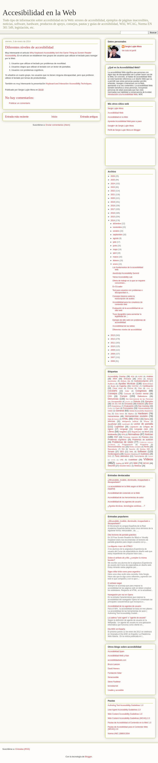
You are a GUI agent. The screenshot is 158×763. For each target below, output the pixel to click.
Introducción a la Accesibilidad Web (123, 94)
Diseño (127, 401)
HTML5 (137, 419)
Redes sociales (135, 447)
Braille (113, 386)
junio (115, 246)
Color (127, 391)
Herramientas (113, 416)
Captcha (123, 386)
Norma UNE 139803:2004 (119, 733)
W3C (127, 463)
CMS (148, 388)
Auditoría (111, 384)
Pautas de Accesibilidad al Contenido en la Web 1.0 (129, 723)
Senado (111, 452)
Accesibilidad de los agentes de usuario (124, 502)
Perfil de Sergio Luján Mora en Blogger (124, 130)
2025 (113, 180)
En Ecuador (117, 287)
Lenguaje (124, 429)
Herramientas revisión (136, 416)
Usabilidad (132, 460)
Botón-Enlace (148, 384)
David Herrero (114, 669)
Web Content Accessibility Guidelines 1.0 (125, 714)
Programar (144, 444)
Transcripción (139, 456)
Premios (145, 437)
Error (151, 404)
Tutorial (150, 456)
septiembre (118, 235)
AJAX (140, 376)
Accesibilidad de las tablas (123, 326)
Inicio (54, 116)
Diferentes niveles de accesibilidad (127, 330)
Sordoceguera (114, 454)
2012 (113, 339)
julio (115, 242)
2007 (113, 357)
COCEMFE (112, 391)
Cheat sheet (117, 388)
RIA (123, 449)
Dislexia (136, 401)
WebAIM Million (125, 466)
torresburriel (113, 686)
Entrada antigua (89, 116)
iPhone (146, 421)
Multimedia (112, 434)
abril (115, 253)
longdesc (123, 432)
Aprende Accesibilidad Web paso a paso (125, 121)
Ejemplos (149, 401)
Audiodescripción (141, 381)
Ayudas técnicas (126, 383)
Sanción (132, 449)
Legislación (134, 427)
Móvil (147, 432)
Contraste (127, 394)
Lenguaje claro (141, 429)
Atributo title (125, 381)
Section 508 (145, 449)
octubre (116, 231)
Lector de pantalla (143, 424)
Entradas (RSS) (22, 749)
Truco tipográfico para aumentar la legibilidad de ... (126, 315)
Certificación (148, 386)
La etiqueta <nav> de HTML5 (120, 546)
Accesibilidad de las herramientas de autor (125, 497)
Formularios (128, 408)
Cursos (123, 396)
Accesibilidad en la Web (39, 12)
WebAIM (111, 466)
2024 (113, 183)
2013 (113, 335)
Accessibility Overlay (117, 376)
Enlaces (140, 404)
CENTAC (135, 386)
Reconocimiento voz (116, 447)
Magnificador (136, 432)
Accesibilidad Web (115, 113)
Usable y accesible (116, 690)
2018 (113, 206)
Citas (140, 388)
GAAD (110, 411)
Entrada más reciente (16, 116)
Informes (111, 421)
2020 (113, 198)
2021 (113, 195)
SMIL (131, 452)
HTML (125, 419)
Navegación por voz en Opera (120, 595)
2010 (113, 346)
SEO (122, 452)
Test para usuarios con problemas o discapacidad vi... (127, 291)
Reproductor (112, 449)
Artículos (127, 379)
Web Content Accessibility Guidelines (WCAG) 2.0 (129, 718)
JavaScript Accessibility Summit (125, 273)
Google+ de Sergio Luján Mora (121, 126)
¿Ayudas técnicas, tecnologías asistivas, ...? (126, 506)
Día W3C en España (116, 629)
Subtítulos (145, 454)
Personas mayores (130, 437)
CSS (110, 396)
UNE (121, 460)
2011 (113, 343)
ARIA (115, 379)
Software (141, 451)
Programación (127, 444)
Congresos (141, 391)
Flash (117, 408)
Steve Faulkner (114, 682)
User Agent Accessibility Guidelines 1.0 (124, 710)
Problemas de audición (142, 440)
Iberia (146, 419)
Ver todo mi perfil (129, 50)
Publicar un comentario (19, 103)
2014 (113, 220)
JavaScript (112, 424)
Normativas (134, 434)
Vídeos (148, 459)
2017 (113, 209)
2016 (113, 213)
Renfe (146, 447)
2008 (113, 354)
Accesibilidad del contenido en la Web (124, 493)
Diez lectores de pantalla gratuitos (122, 535)
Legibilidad (119, 427)
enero (115, 264)
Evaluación (129, 406)
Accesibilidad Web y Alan (118, 656)
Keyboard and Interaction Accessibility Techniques (68, 83)
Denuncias (113, 399)
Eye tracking (143, 406)
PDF (116, 437)
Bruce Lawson (114, 664)
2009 (113, 350)
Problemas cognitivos (117, 440)
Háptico (131, 414)
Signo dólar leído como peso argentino (124, 572)
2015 (113, 217)
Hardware (143, 413)
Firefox (110, 408)
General (120, 410)
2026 (113, 176)
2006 (113, 361)
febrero (116, 260)
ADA (132, 376)
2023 (113, 187)
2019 (113, 202)
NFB (123, 434)
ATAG (140, 379)
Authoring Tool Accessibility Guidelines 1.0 (125, 705)
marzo (116, 257)
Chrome (130, 388)
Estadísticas (116, 406)
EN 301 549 (116, 404)
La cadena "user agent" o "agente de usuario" (127, 618)
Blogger (88, 756)
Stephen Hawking (131, 454)
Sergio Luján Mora (133, 46)
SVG (109, 456)
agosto (116, 238)
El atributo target (115, 583)
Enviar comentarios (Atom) (58, 125)
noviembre (117, 227)
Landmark (126, 424)
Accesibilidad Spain (116, 651)
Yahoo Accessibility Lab (122, 277)
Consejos (112, 393)
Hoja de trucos (113, 419)
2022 (113, 191)
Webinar (137, 466)
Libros (111, 431)
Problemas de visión (122, 442)
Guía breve (119, 414)
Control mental (141, 394)
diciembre (117, 224)
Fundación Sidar (115, 673)
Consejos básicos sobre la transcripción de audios (123, 297)
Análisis (149, 376)
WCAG (146, 463)
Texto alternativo (122, 456)
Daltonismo (142, 396)
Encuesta (128, 404)
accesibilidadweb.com (117, 660)
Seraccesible (113, 677)
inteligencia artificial (130, 421)
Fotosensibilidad (144, 408)
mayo (115, 249)
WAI (135, 463)
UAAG (113, 460)
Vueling (119, 463)
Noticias (149, 434)
